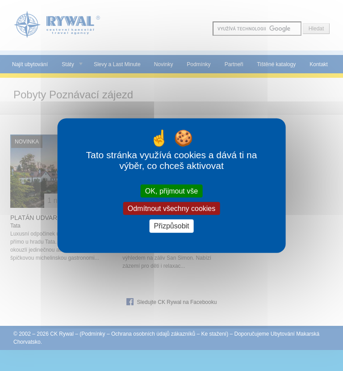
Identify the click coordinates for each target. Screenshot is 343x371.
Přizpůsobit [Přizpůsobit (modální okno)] (171, 226)
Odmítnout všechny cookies (172, 208)
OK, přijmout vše (171, 191)
